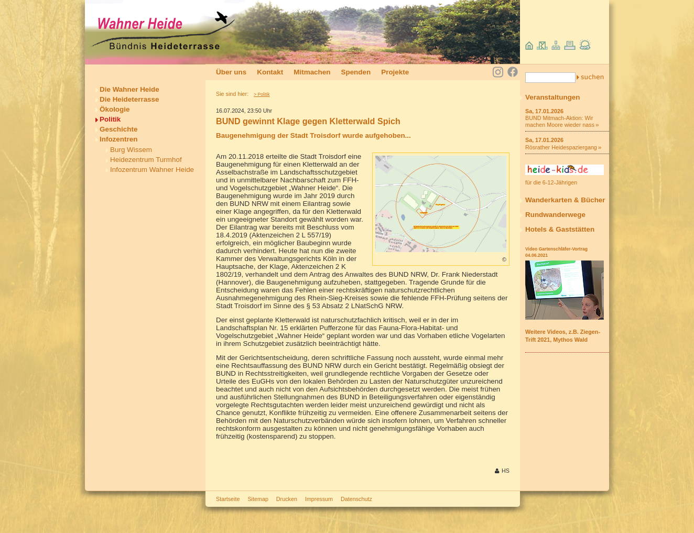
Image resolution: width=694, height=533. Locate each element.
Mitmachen (312, 72)
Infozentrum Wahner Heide (152, 169)
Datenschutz (356, 499)
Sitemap (257, 499)
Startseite (228, 499)
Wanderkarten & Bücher (565, 200)
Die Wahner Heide (129, 89)
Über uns (231, 72)
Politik (110, 119)
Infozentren (118, 139)
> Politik (261, 94)
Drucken (286, 499)
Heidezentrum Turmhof (146, 160)
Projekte (395, 72)
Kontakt (270, 72)
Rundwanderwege (555, 215)
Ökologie (115, 109)
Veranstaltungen (552, 97)
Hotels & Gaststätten (559, 229)
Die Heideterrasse (129, 99)
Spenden (356, 72)
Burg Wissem (131, 150)
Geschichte (118, 129)
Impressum (319, 499)
